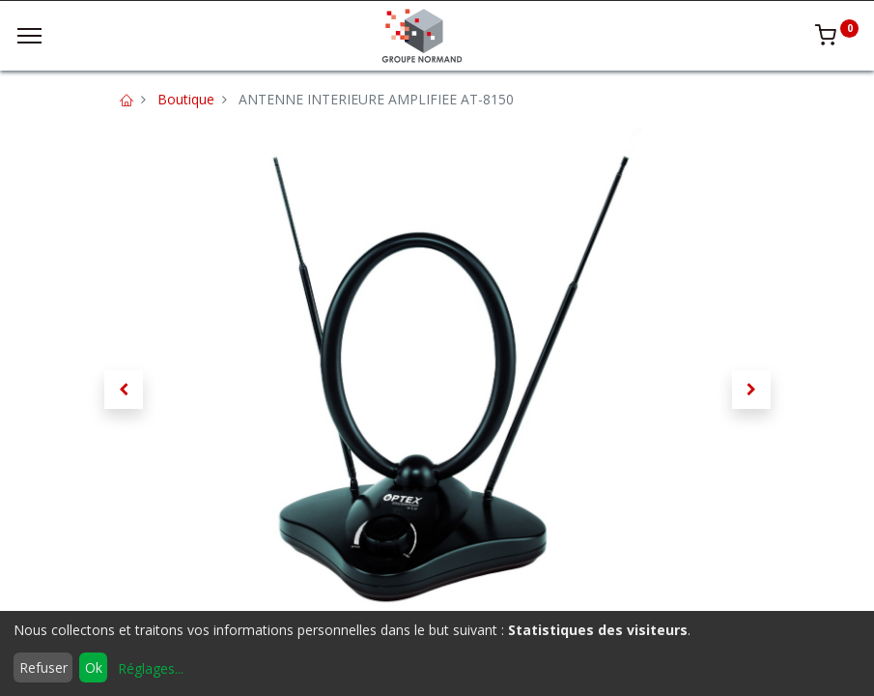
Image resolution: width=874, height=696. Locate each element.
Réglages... (150, 668)
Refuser (43, 667)
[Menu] (29, 35)
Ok (93, 667)
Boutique (185, 99)
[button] (123, 389)
